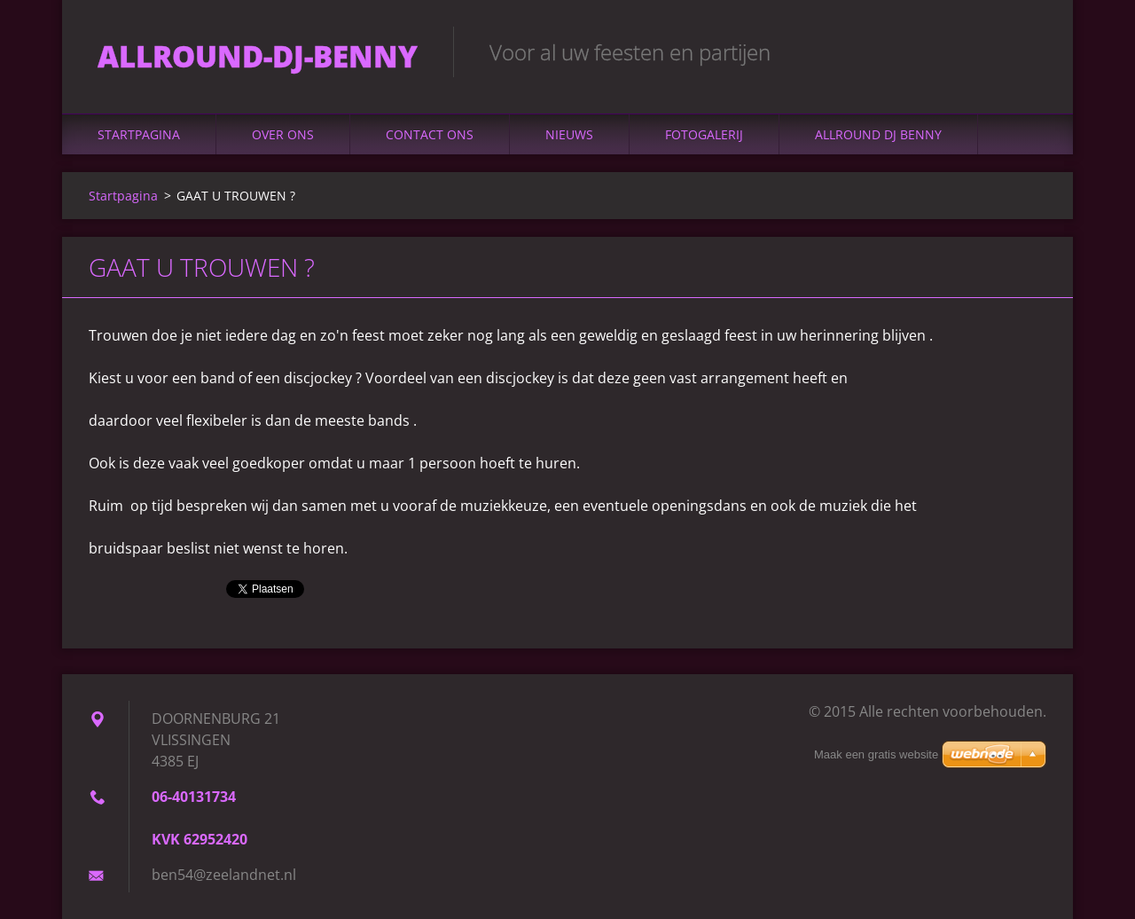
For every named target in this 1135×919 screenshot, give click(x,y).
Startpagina (139, 134)
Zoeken (1026, 51)
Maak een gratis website (876, 754)
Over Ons (283, 134)
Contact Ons (430, 134)
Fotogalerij (704, 134)
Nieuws (569, 134)
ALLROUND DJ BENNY (878, 134)
